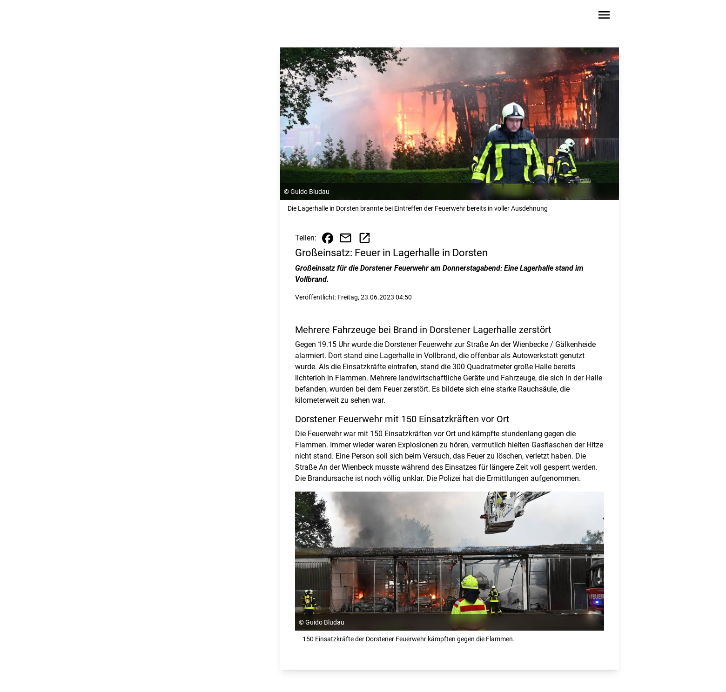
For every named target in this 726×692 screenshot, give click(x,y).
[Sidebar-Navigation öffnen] (604, 16)
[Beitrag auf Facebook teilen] (327, 238)
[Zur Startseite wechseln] (136, 17)
